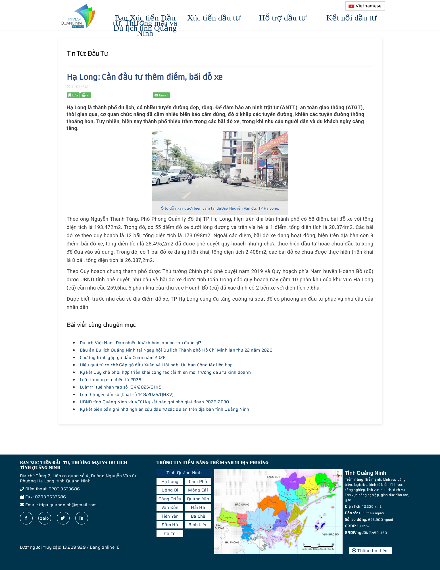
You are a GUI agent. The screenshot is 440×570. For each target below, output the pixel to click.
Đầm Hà (170, 524)
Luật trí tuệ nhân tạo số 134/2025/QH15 (120, 387)
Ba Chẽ (198, 516)
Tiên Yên (169, 516)
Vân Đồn (170, 507)
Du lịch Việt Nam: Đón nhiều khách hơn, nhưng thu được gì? (141, 342)
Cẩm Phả (198, 481)
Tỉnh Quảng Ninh (184, 472)
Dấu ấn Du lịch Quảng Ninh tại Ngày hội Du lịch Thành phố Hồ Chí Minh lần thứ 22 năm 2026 (176, 350)
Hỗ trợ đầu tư (282, 16)
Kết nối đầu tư (351, 16)
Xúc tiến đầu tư (214, 16)
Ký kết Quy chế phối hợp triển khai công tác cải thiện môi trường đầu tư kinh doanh (165, 372)
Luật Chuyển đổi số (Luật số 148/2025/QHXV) (127, 394)
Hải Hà (198, 507)
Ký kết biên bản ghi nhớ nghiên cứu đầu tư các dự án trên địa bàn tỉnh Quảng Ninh (164, 409)
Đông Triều (170, 498)
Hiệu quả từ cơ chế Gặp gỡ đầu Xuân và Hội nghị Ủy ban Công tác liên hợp (156, 365)
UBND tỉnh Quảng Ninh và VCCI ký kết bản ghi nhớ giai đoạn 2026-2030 (154, 401)
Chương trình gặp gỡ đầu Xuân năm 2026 (123, 357)
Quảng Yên (198, 498)
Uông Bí (170, 490)
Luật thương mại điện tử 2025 (110, 379)
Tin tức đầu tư (87, 53)
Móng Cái (198, 490)
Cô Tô (170, 533)
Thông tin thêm (370, 550)
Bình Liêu (198, 524)
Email (161, 95)
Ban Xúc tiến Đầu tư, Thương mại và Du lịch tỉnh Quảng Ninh (145, 24)
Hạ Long (170, 481)
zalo (44, 518)
